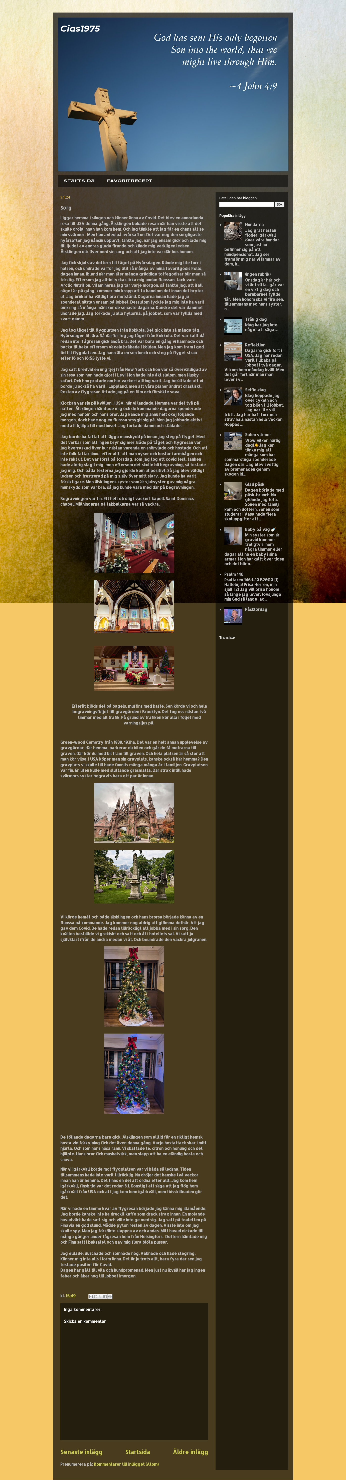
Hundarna (254, 224)
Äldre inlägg (190, 1452)
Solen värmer (258, 434)
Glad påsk (254, 484)
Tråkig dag (256, 319)
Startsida (79, 181)
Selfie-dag (255, 389)
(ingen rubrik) (258, 274)
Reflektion (255, 344)
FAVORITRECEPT (129, 181)
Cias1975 (80, 28)
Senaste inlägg (81, 1452)
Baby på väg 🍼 (260, 529)
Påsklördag (256, 609)
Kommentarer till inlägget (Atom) (126, 1464)
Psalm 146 (233, 574)
